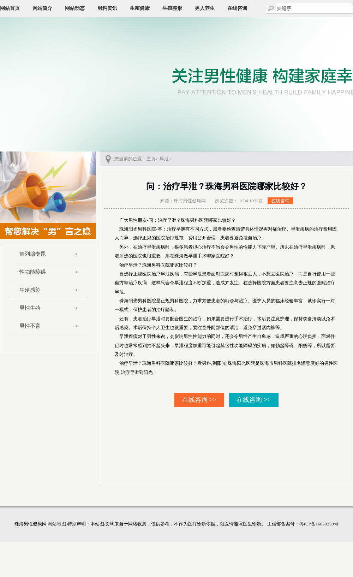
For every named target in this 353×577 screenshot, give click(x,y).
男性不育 (48, 326)
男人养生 (205, 8)
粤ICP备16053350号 (319, 524)
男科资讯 (107, 8)
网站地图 (57, 524)
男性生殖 (48, 308)
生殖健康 (140, 8)
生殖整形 (172, 8)
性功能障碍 (48, 272)
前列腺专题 (48, 254)
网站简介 (42, 8)
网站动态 (75, 8)
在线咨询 (237, 8)
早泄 (164, 158)
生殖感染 (48, 290)
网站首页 (10, 8)
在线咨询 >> (199, 399)
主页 (151, 158)
